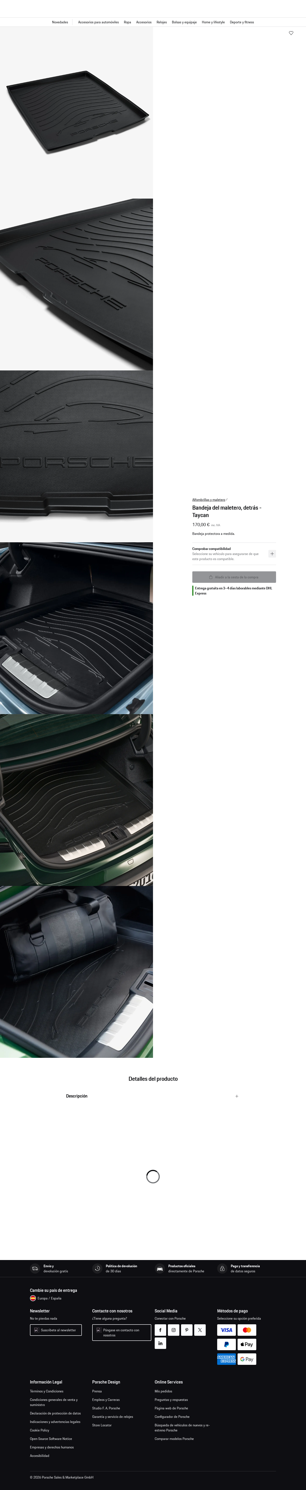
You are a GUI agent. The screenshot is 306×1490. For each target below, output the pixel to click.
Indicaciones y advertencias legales (55, 1421)
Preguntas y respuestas (171, 1399)
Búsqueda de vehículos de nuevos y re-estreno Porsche (182, 1428)
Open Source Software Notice (51, 1438)
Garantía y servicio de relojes (112, 1416)
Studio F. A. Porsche (106, 1408)
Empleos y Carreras (106, 1399)
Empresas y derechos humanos (52, 1447)
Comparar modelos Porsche (174, 1438)
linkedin (160, 1340)
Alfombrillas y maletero (208, 499)
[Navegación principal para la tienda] (153, 22)
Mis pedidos (163, 1391)
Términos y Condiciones (46, 1391)
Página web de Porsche (171, 1408)
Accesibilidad (39, 1455)
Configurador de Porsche (172, 1416)
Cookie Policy (39, 1430)
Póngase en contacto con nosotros (121, 1332)
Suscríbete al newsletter (58, 1330)
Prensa (97, 1391)
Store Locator (102, 1425)
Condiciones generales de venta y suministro (54, 1402)
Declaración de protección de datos (55, 1413)
